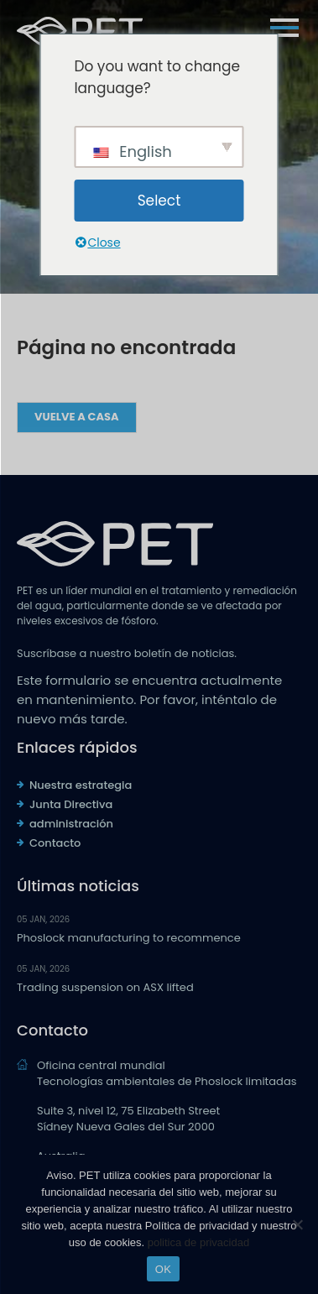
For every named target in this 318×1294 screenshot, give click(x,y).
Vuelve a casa (76, 417)
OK (163, 1269)
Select (159, 200)
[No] (297, 1224)
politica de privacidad (198, 1242)
